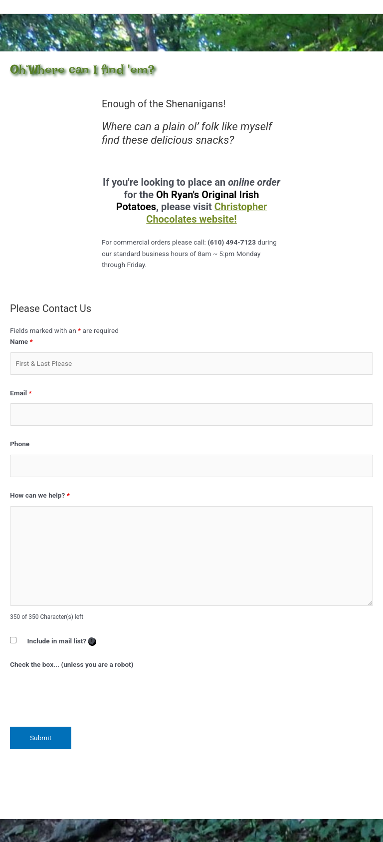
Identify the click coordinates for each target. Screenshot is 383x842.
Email (21, 393)
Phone (19, 444)
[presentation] (86, 694)
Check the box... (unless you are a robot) (72, 664)
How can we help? (40, 495)
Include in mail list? (61, 641)
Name (21, 341)
